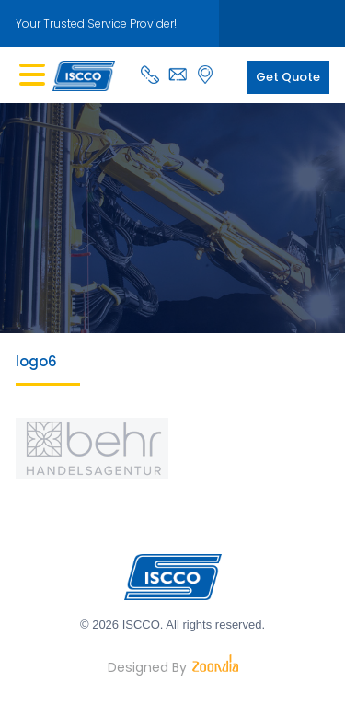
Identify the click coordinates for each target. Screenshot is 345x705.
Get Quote (288, 77)
